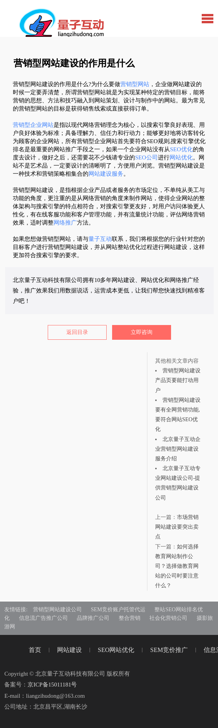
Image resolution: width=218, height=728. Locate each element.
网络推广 (65, 223)
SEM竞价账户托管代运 (118, 609)
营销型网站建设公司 (57, 609)
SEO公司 (146, 157)
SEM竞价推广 (169, 650)
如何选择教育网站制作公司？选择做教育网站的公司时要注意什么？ (177, 566)
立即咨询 (141, 332)
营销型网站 (134, 84)
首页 (35, 650)
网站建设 (69, 650)
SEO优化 (181, 149)
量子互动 (100, 239)
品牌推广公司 (93, 618)
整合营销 (129, 618)
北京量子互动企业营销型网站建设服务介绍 (178, 449)
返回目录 (77, 332)
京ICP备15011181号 (52, 684)
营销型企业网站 (33, 125)
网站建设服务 (105, 174)
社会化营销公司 (168, 618)
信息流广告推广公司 (43, 618)
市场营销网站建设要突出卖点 (177, 527)
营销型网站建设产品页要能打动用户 (178, 380)
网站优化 (181, 157)
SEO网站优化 (116, 650)
